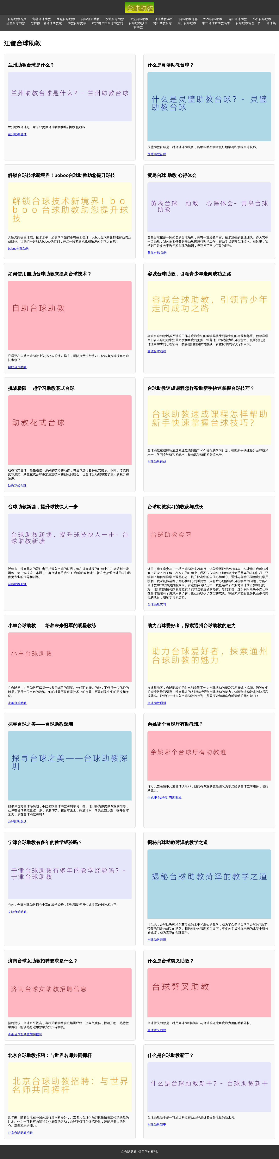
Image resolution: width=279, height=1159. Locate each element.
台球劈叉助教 (156, 1030)
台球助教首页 (17, 19)
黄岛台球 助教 (157, 252)
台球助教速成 (156, 461)
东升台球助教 (187, 23)
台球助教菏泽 (156, 939)
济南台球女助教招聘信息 (25, 1034)
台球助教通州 (156, 703)
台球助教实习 (156, 604)
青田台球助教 (237, 19)
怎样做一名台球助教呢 (46, 23)
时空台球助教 (139, 19)
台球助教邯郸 (188, 19)
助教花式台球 (17, 485)
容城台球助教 (156, 351)
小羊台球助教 (17, 703)
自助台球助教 (17, 367)
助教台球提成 (77, 23)
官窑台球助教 (41, 19)
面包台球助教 (66, 19)
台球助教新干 (156, 1124)
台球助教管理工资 (248, 23)
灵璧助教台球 (156, 154)
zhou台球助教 (213, 19)
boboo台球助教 (18, 248)
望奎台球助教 (15, 23)
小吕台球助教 (262, 19)
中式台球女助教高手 (216, 23)
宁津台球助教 (17, 912)
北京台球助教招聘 (20, 1132)
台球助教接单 (138, 23)
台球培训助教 (90, 19)
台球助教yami (163, 19)
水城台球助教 (114, 19)
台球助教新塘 (17, 584)
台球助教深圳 (17, 821)
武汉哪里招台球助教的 (107, 23)
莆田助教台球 (162, 23)
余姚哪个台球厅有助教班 (164, 797)
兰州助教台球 (17, 134)
